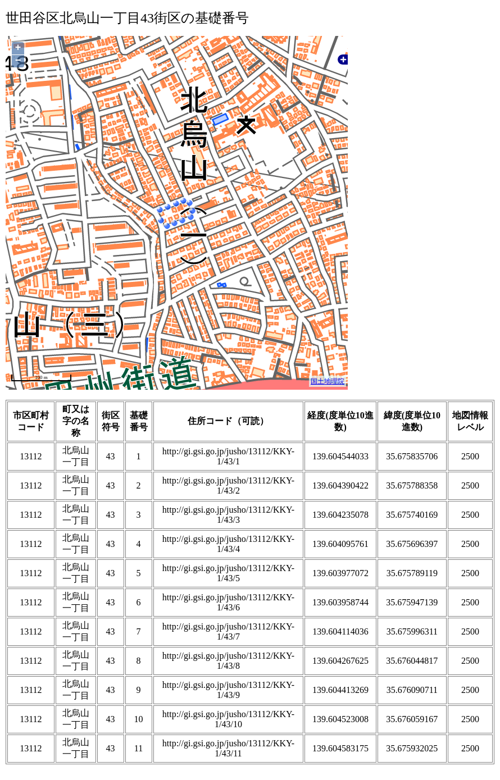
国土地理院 (327, 381)
